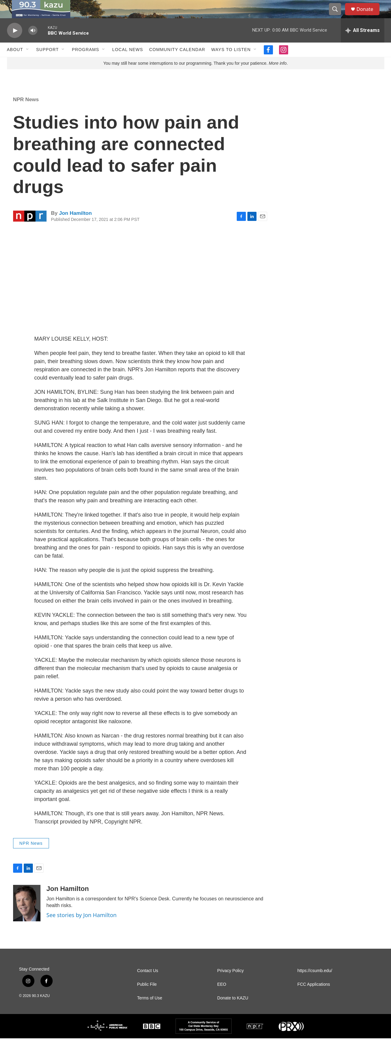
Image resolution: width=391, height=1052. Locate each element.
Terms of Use (149, 1011)
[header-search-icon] (338, 16)
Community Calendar (177, 63)
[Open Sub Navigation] (27, 63)
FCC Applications (313, 998)
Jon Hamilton (75, 227)
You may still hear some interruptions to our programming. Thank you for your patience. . (195, 76)
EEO (221, 998)
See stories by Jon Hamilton (82, 928)
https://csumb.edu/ (314, 984)
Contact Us (147, 984)
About (15, 63)
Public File (147, 998)
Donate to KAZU (232, 1011)
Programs (85, 63)
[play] (14, 44)
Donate (368, 16)
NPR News (26, 113)
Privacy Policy (230, 984)
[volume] (33, 44)
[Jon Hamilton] (26, 917)
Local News (127, 63)
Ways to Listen (230, 63)
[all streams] (362, 44)
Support (47, 63)
